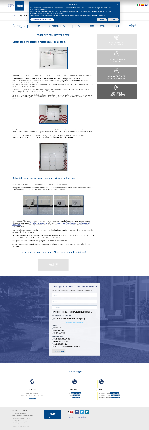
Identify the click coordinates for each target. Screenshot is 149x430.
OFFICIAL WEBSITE (11, 6)
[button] (117, 4)
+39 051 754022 (114, 393)
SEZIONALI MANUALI (53, 265)
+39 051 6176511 (76, 393)
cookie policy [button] (44, 9)
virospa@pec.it (76, 397)
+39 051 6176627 (115, 397)
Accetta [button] (113, 19)
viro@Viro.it (76, 395)
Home (14, 16)
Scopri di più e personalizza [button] (42, 19)
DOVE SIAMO (32, 398)
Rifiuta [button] (102, 19)
